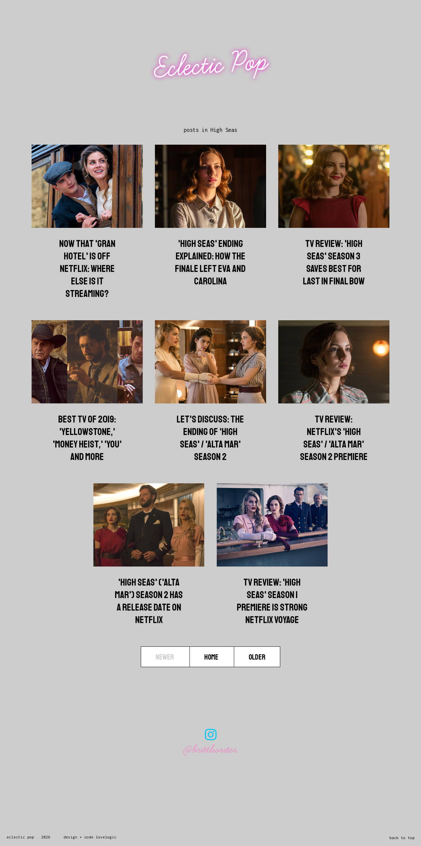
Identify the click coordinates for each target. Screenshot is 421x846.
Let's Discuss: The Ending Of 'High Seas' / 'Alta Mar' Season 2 (210, 438)
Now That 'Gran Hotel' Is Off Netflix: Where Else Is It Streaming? (87, 268)
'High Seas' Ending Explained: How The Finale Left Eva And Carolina (210, 262)
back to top (402, 837)
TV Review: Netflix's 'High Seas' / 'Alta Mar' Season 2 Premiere (334, 438)
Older (257, 657)
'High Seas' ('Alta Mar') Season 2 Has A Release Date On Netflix (149, 601)
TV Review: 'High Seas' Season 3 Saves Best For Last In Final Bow (334, 262)
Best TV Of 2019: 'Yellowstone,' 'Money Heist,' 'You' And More (87, 438)
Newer (165, 657)
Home (211, 657)
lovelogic (106, 837)
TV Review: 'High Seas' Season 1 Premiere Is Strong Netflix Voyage (272, 601)
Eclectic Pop (211, 64)
